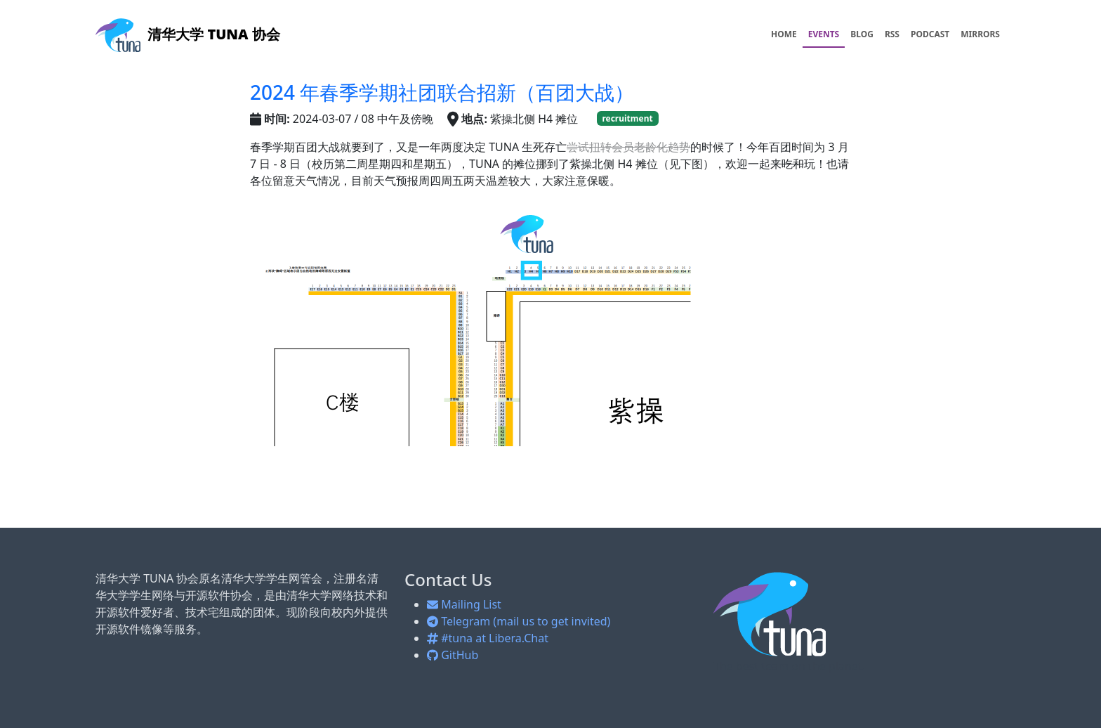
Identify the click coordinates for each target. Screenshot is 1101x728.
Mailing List (464, 604)
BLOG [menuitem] (861, 34)
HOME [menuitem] (784, 34)
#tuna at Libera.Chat (487, 638)
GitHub (452, 655)
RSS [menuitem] (892, 34)
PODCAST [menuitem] (930, 34)
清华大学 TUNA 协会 (187, 34)
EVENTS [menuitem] (824, 34)
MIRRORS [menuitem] (980, 34)
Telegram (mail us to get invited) (518, 621)
